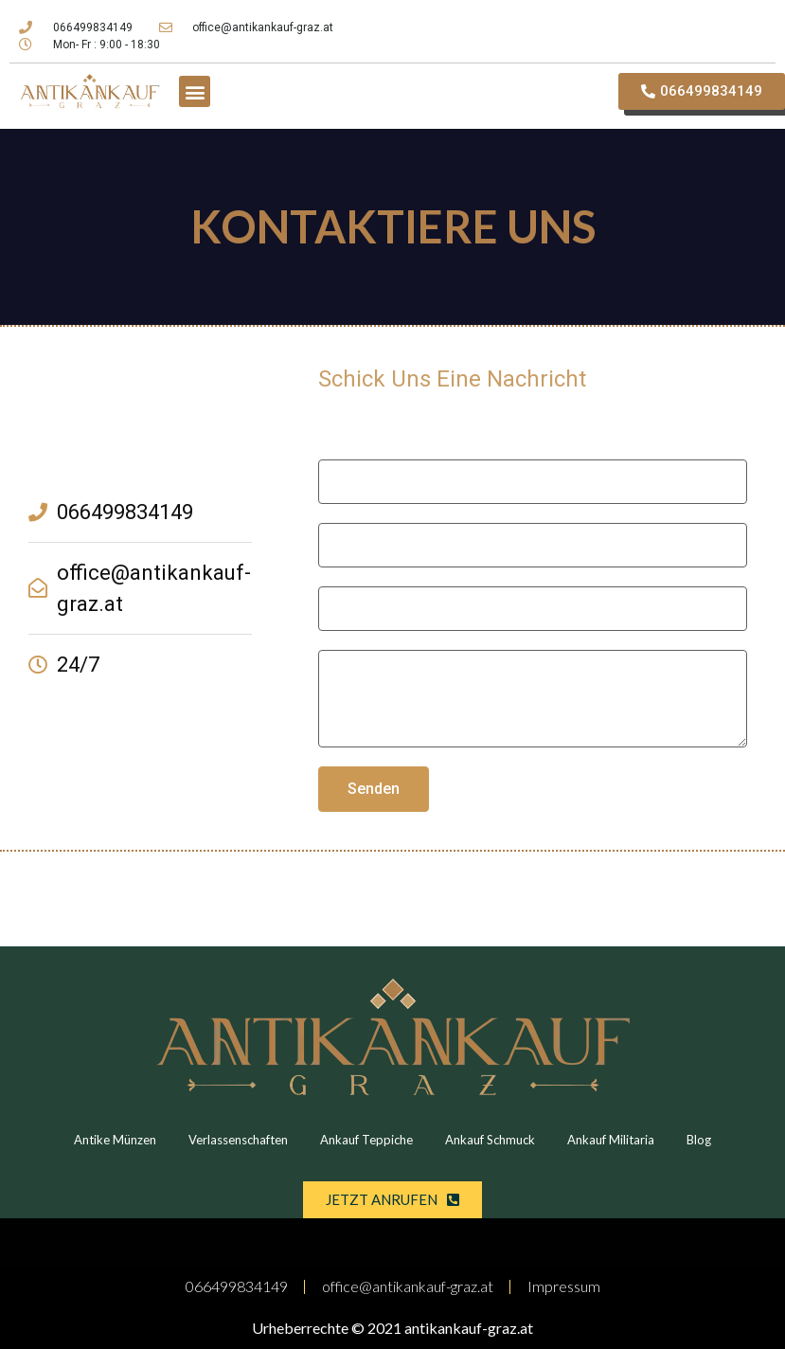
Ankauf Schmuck (490, 1139)
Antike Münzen (115, 1139)
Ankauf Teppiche (366, 1139)
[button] (194, 91)
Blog (699, 1139)
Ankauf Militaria (610, 1139)
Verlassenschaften (238, 1139)
